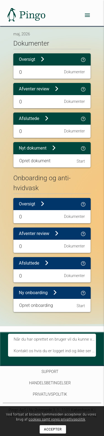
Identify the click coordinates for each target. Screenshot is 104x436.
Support (50, 371)
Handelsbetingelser (50, 383)
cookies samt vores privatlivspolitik (57, 419)
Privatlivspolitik (50, 394)
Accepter (53, 429)
